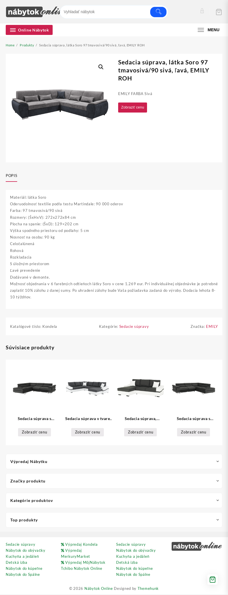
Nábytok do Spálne (23, 575)
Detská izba (16, 563)
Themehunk (148, 589)
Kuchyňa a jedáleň (22, 557)
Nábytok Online (98, 589)
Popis (11, 175)
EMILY (212, 327)
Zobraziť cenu (133, 107)
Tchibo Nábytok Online (81, 569)
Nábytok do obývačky (25, 551)
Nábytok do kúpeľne (24, 569)
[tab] (13, 176)
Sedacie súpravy (134, 327)
